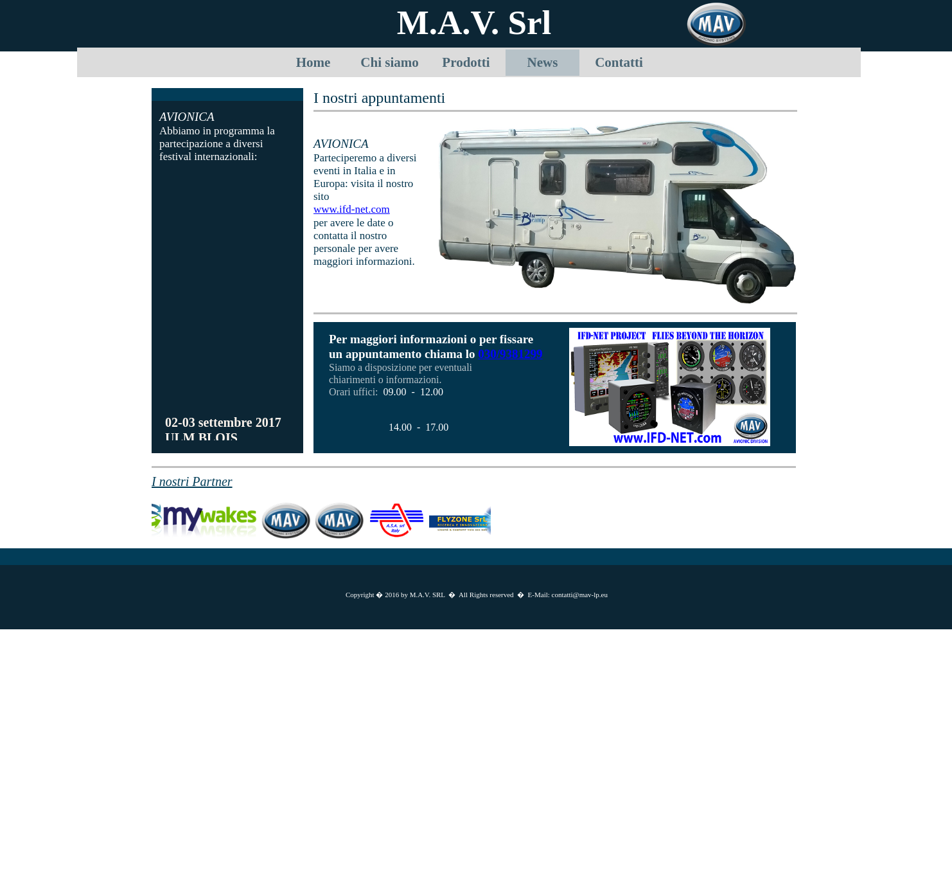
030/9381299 (510, 354)
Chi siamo (389, 62)
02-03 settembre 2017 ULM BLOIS (223, 431)
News (542, 62)
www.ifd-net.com (351, 209)
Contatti (619, 62)
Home (313, 62)
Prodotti (465, 62)
